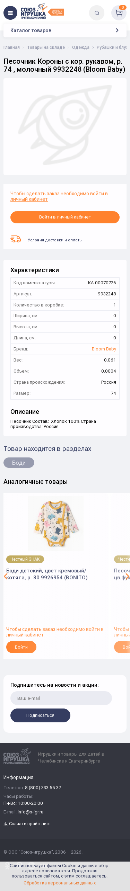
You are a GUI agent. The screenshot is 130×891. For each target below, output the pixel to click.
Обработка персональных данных (60, 883)
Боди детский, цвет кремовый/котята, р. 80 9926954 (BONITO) (47, 574)
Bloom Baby (104, 349)
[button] (6, 576)
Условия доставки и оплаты (46, 238)
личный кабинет (29, 199)
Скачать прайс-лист (27, 824)
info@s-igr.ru (30, 812)
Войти (21, 647)
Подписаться (40, 715)
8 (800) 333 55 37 (43, 788)
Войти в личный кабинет (65, 217)
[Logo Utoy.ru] (42, 11)
